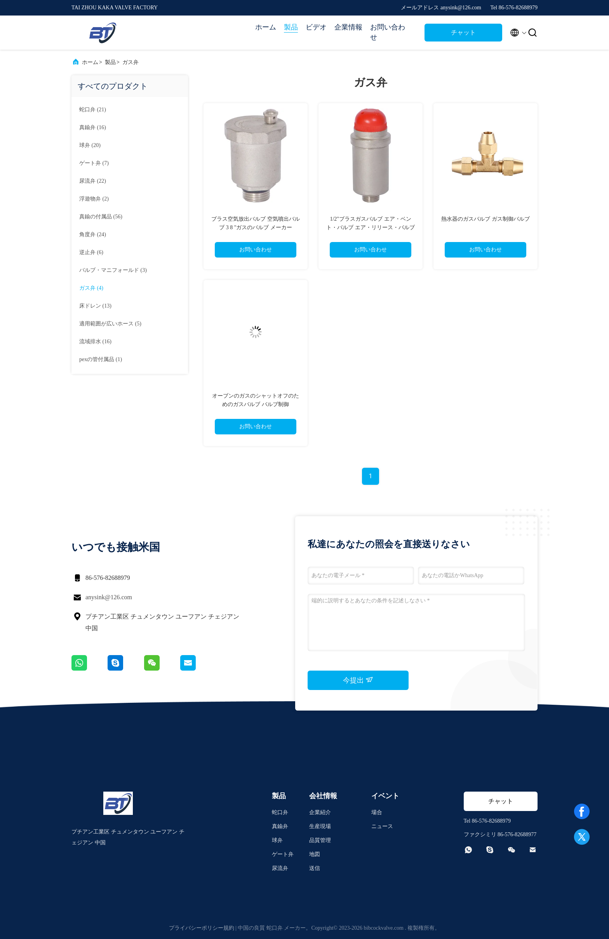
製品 (291, 27)
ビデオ (316, 27)
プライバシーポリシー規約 (201, 928)
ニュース (382, 826)
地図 (314, 854)
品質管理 (320, 840)
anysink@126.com (108, 597)
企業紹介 (320, 812)
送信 (314, 868)
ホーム (265, 27)
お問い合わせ (387, 32)
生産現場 (320, 826)
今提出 (358, 680)
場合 (376, 812)
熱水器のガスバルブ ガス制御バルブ (485, 219)
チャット (463, 32)
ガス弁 (130, 62)
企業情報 (348, 27)
